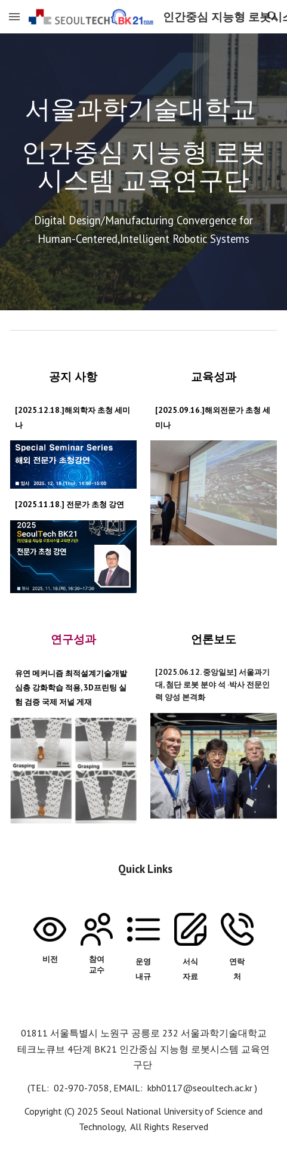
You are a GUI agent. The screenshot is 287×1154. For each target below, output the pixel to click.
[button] (14, 16)
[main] (143, 145)
